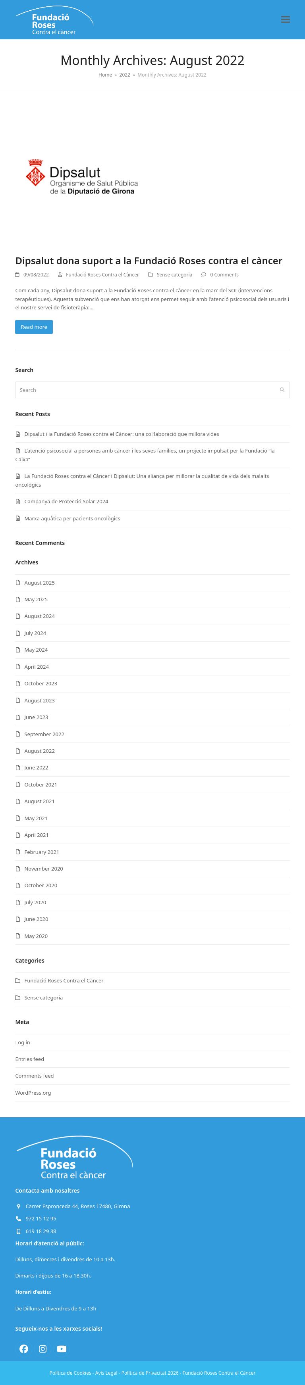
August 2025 (39, 582)
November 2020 (43, 868)
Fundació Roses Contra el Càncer (102, 274)
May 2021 (36, 818)
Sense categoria (174, 274)
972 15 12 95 (41, 1218)
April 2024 (36, 666)
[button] (285, 19)
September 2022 (44, 734)
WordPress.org (33, 1092)
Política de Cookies (70, 1373)
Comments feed (34, 1075)
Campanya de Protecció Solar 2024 (66, 501)
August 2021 (39, 801)
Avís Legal (106, 1373)
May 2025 (36, 599)
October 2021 (40, 784)
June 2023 (36, 717)
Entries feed (29, 1059)
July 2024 (35, 633)
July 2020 (35, 902)
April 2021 (36, 834)
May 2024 (36, 649)
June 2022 (36, 767)
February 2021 (41, 852)
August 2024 (39, 616)
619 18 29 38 (41, 1231)
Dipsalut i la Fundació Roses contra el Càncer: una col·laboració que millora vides (121, 433)
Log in (22, 1042)
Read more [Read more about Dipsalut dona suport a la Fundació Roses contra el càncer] (34, 326)
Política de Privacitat (144, 1373)
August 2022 (39, 750)
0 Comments (224, 274)
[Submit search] (282, 390)
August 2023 (39, 700)
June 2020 (36, 919)
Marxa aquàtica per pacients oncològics (72, 518)
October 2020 (40, 885)
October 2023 (40, 683)
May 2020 (36, 936)
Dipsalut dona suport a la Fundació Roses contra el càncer (148, 260)
